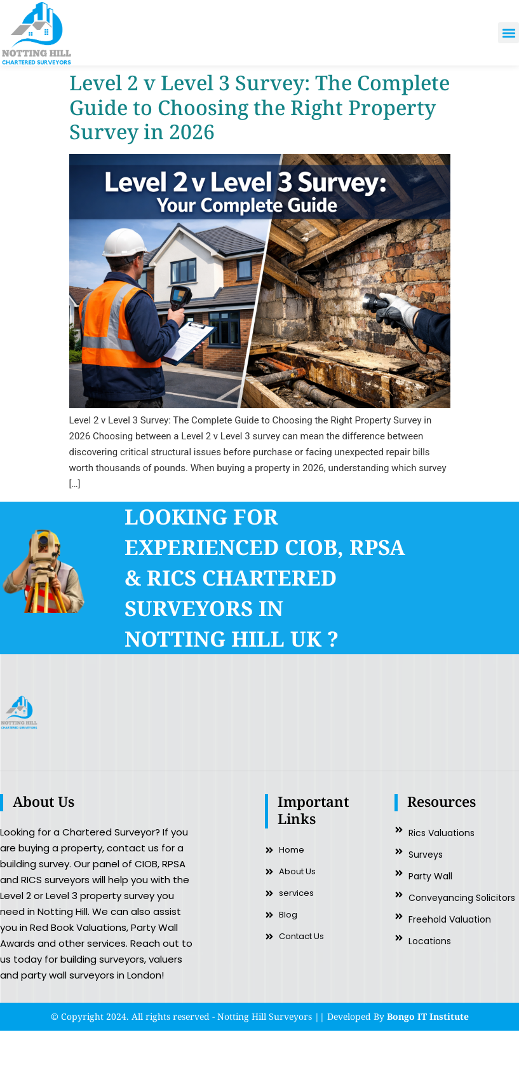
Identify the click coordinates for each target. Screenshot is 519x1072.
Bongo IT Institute (428, 1016)
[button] (508, 32)
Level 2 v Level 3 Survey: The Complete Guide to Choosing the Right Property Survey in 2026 (259, 107)
